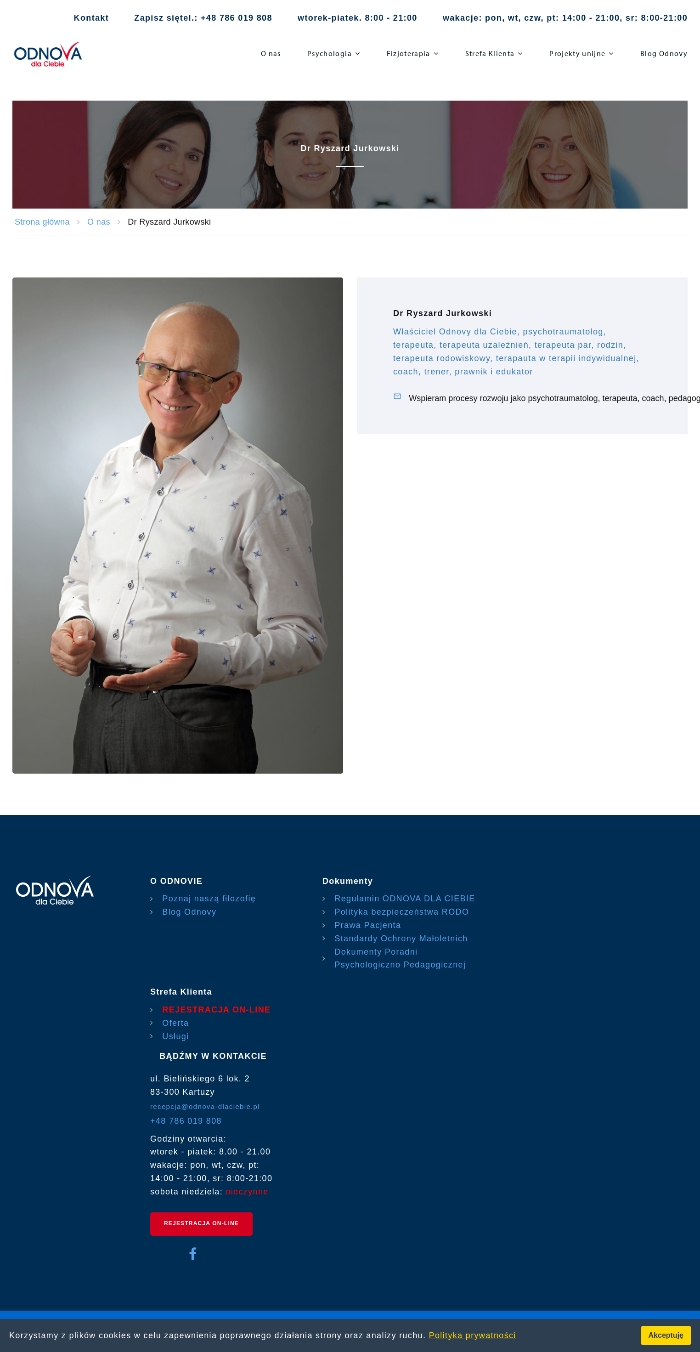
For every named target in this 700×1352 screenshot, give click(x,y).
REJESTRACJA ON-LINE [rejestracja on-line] (201, 1223)
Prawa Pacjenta (367, 925)
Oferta (175, 1023)
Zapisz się (157, 18)
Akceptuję (666, 1335)
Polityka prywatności (472, 1335)
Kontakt (91, 18)
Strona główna (42, 221)
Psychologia (329, 53)
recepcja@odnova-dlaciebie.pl (205, 1106)
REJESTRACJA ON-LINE (216, 1009)
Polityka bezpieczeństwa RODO (401, 911)
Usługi (175, 1036)
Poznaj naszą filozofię (209, 898)
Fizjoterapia (408, 53)
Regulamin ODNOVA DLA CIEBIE (404, 898)
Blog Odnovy (664, 53)
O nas (271, 53)
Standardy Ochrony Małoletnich (401, 938)
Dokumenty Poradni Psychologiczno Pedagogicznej (400, 958)
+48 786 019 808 (186, 1121)
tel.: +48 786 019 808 (226, 18)
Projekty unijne (577, 53)
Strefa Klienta (490, 53)
